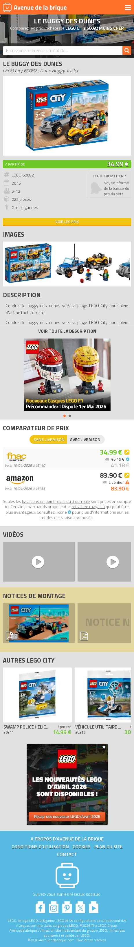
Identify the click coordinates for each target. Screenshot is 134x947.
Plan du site (108, 846)
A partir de (15, 164)
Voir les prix (67, 222)
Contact (67, 854)
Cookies (82, 846)
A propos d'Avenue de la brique (67, 838)
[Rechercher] (126, 50)
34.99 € (118, 164)
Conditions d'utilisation (40, 846)
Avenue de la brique (35, 7)
